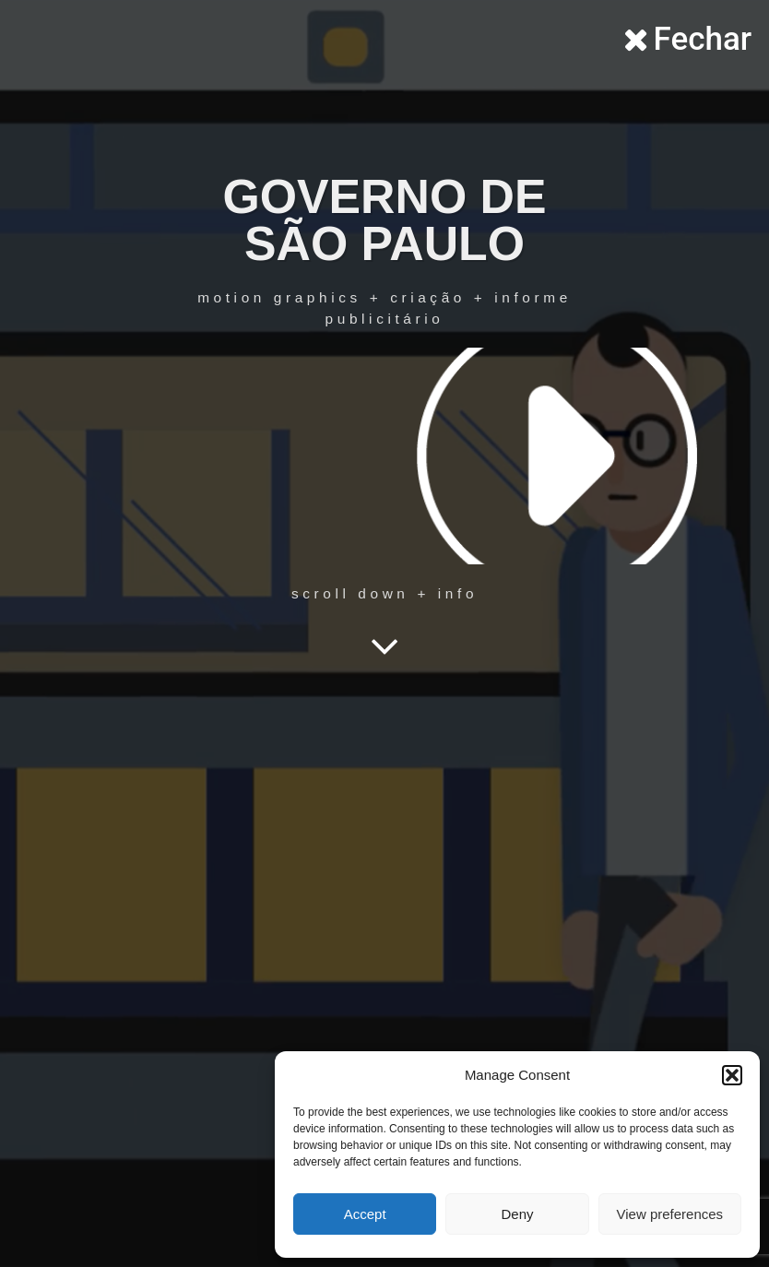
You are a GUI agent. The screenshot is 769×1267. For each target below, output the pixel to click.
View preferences (670, 1214)
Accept (365, 1214)
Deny (517, 1214)
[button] (732, 1075)
